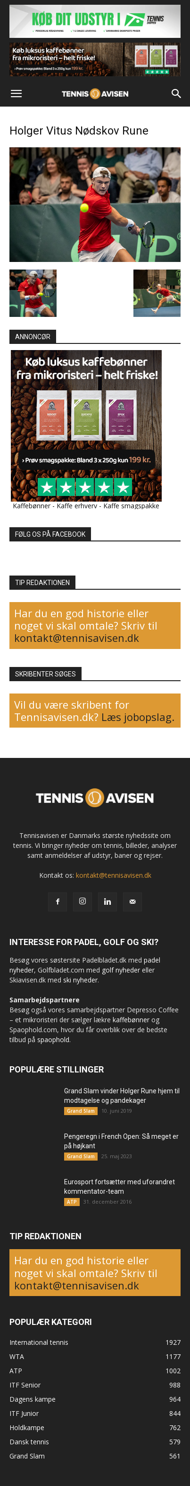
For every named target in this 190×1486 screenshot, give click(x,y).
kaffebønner (131, 1019)
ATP (72, 1201)
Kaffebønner (31, 505)
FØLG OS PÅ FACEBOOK (50, 534)
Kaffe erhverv (77, 505)
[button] (16, 94)
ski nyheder (80, 979)
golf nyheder (121, 969)
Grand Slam (81, 1111)
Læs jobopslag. (137, 717)
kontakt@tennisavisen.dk (76, 637)
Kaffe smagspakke (131, 505)
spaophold (53, 1039)
